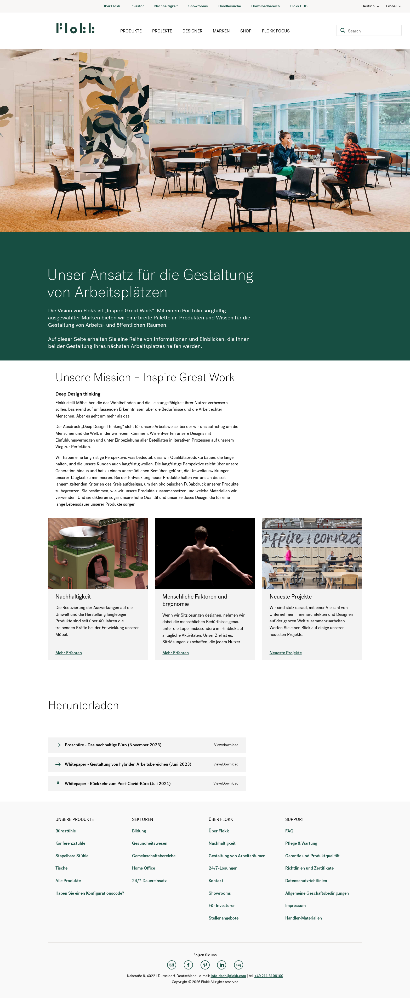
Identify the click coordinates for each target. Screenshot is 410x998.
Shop (246, 31)
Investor (137, 6)
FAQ (289, 831)
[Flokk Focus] (238, 964)
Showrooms (198, 6)
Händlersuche (229, 6)
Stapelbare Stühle (71, 856)
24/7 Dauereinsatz (149, 880)
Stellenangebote (223, 918)
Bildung (139, 831)
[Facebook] (188, 964)
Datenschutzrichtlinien (306, 880)
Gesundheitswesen (149, 843)
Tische (61, 868)
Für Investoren (222, 905)
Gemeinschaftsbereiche (153, 856)
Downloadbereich (265, 6)
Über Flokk (111, 6)
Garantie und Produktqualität (312, 856)
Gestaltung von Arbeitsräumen (237, 856)
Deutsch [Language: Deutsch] (370, 6)
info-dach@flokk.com (228, 975)
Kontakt (216, 880)
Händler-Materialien (303, 918)
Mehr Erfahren (68, 653)
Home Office (143, 868)
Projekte (162, 31)
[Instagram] (171, 964)
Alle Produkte (68, 880)
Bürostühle (65, 831)
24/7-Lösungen (223, 868)
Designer (192, 31)
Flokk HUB (299, 6)
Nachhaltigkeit (166, 6)
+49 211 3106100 (268, 975)
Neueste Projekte (286, 653)
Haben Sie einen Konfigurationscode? (89, 893)
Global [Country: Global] (394, 6)
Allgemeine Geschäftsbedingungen (317, 893)
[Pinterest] (205, 964)
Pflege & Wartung (301, 843)
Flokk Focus (276, 31)
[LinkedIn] (221, 964)
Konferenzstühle (70, 843)
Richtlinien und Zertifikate (309, 868)
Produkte (131, 31)
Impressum (295, 905)
